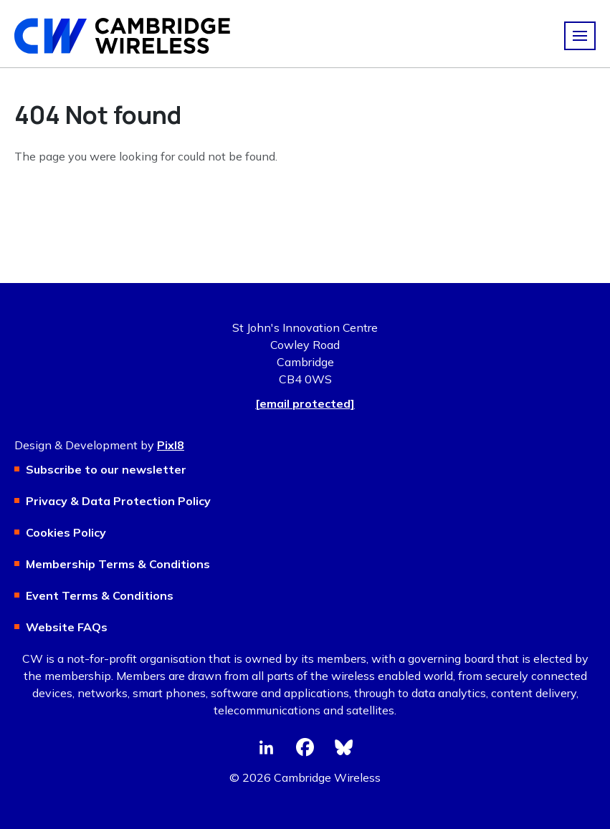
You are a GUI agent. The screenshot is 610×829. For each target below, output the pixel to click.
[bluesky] (344, 747)
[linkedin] (266, 747)
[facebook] (305, 747)
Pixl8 (170, 445)
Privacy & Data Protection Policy (118, 501)
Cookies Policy (66, 532)
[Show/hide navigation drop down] (580, 35)
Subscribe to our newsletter (106, 469)
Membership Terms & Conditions (118, 564)
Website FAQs (67, 627)
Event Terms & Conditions (99, 595)
